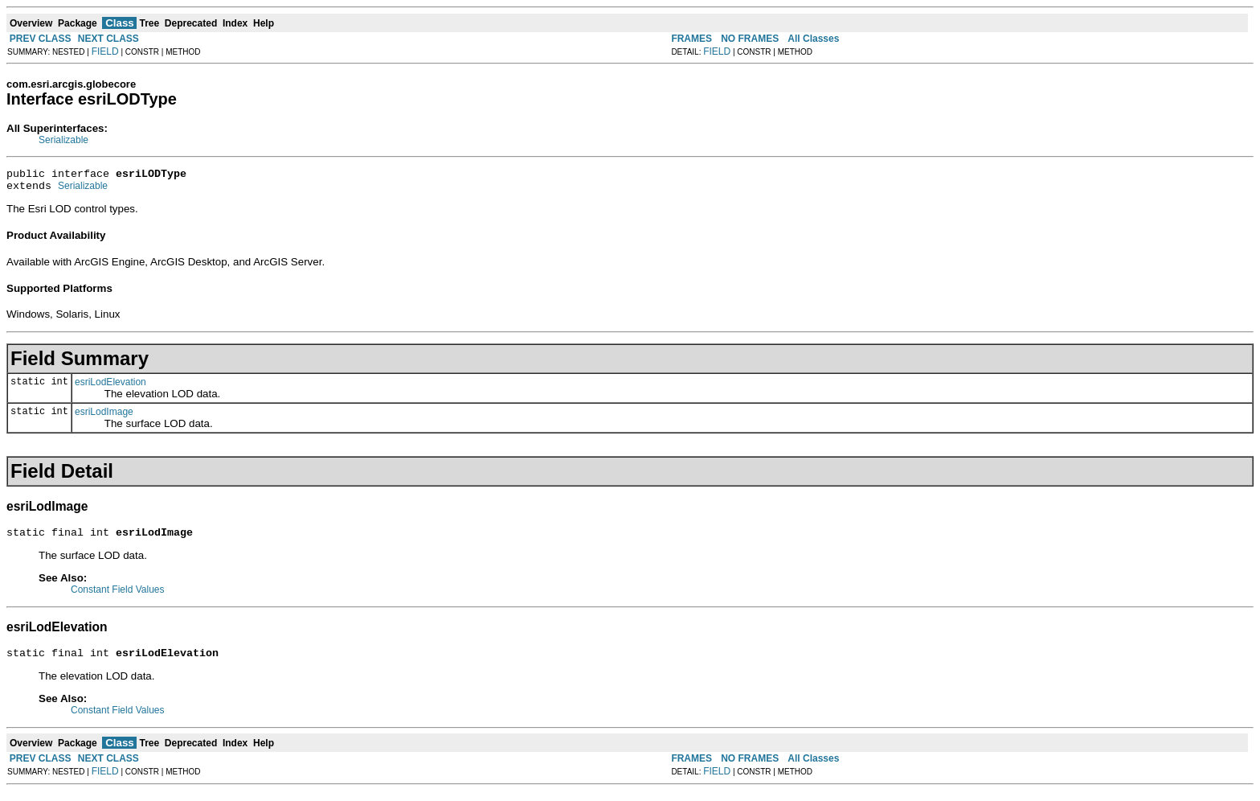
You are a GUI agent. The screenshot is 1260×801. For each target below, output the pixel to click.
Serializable (63, 140)
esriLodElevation (110, 386)
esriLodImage (104, 416)
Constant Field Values (118, 596)
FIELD (105, 51)
